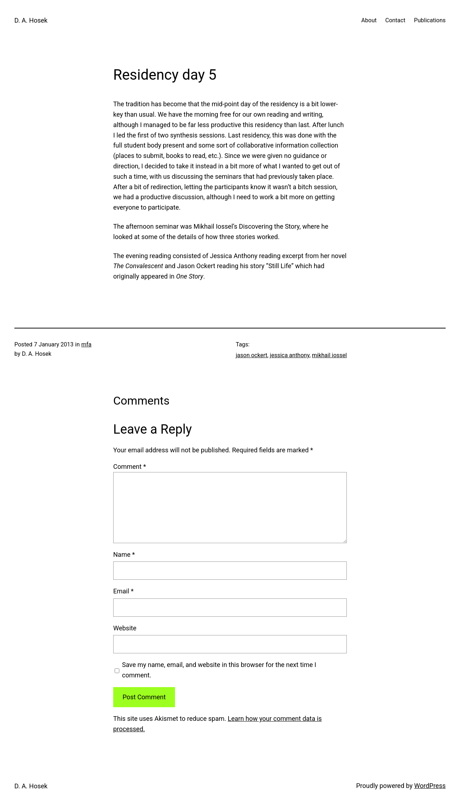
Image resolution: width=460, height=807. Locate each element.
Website (124, 628)
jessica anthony (289, 355)
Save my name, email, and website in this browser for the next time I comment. (219, 670)
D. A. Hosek (30, 20)
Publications (430, 20)
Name (124, 554)
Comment (129, 466)
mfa (86, 344)
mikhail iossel (329, 355)
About (369, 20)
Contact (395, 20)
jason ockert (251, 355)
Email (123, 591)
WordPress (430, 785)
